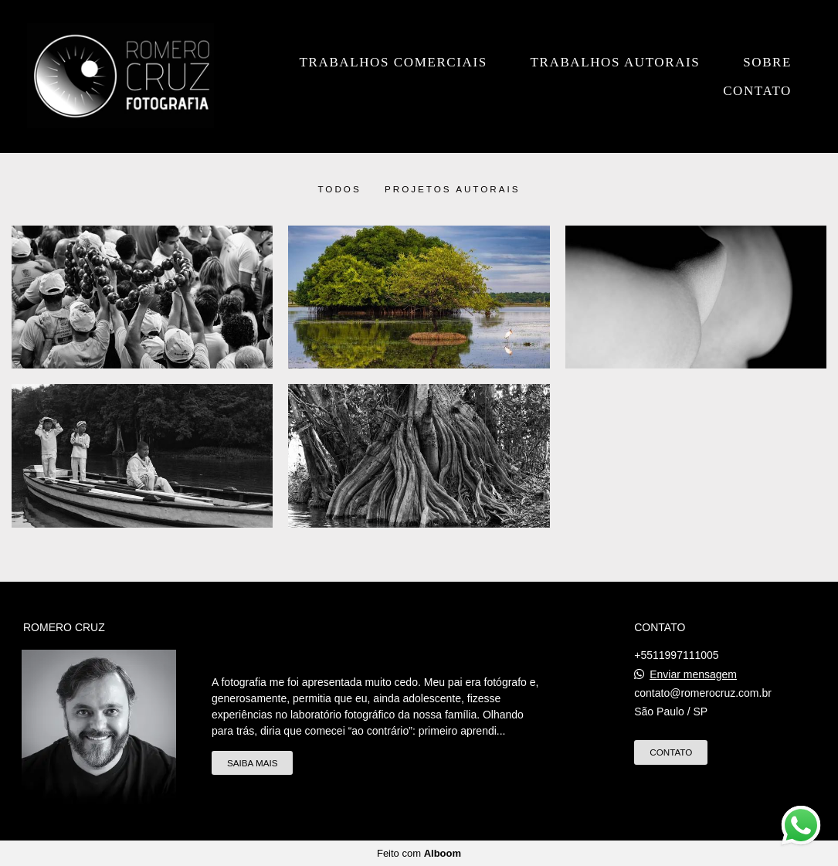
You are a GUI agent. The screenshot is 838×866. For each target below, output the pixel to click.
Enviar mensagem (693, 674)
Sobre (767, 62)
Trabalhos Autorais (616, 62)
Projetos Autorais (453, 189)
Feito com (419, 853)
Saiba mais (252, 763)
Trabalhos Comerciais (393, 62)
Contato (757, 90)
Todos (339, 189)
